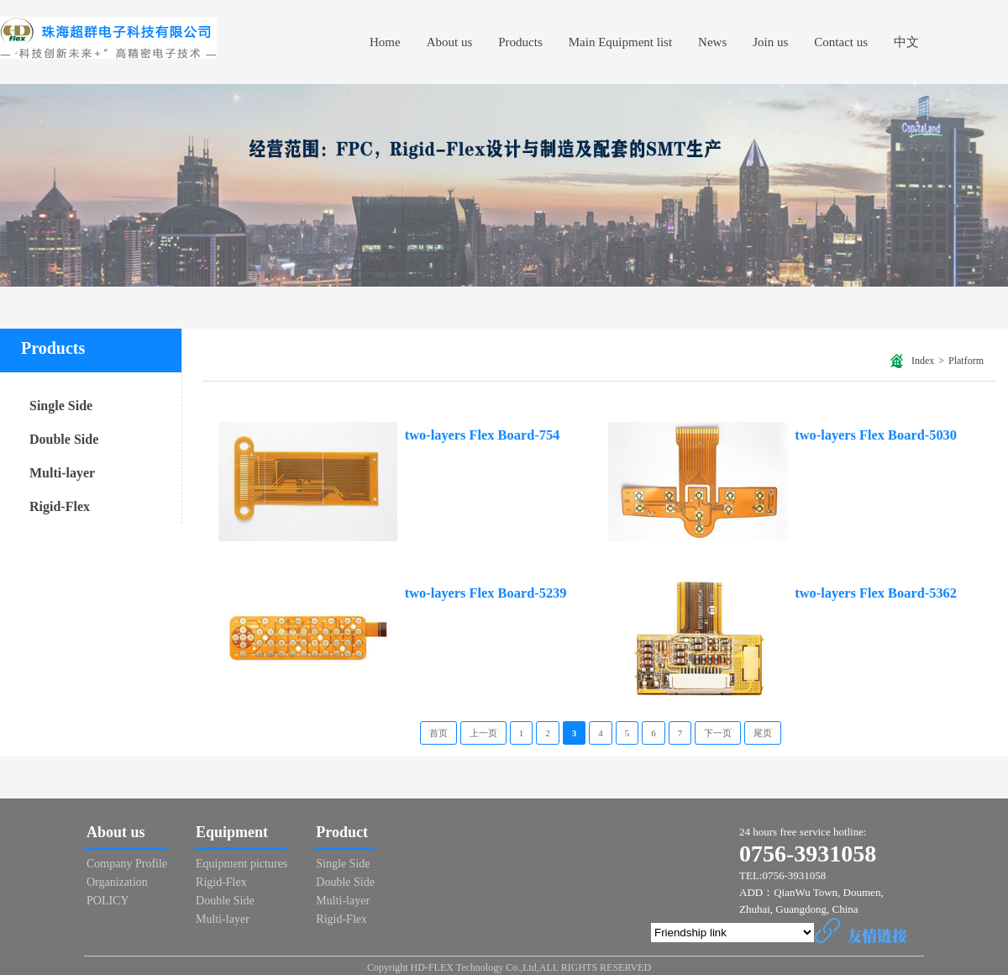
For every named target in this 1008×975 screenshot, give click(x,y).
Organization (117, 882)
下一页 (718, 733)
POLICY (108, 900)
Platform (966, 360)
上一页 (483, 733)
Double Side (225, 900)
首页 (438, 733)
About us (116, 832)
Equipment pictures (241, 863)
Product (342, 832)
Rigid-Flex (221, 882)
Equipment (232, 832)
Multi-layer (222, 919)
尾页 (762, 733)
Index (922, 360)
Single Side (343, 863)
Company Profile (127, 863)
